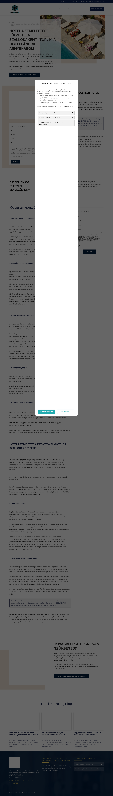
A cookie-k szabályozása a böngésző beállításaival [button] (56, 123)
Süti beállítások (65, 411)
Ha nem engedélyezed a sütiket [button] (56, 117)
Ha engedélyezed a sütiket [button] (56, 113)
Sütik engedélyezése (46, 411)
